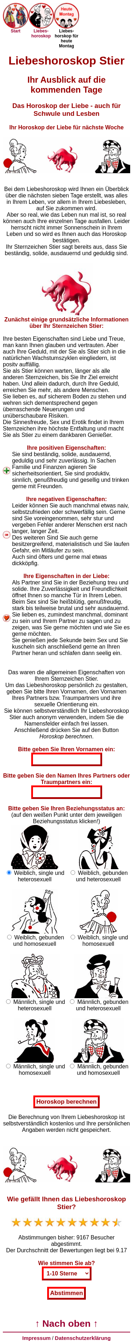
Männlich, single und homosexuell (39, 1069)
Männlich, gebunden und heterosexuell (102, 1005)
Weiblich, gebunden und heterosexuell (102, 876)
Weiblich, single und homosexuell (103, 940)
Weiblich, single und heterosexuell (39, 876)
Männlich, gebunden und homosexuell (102, 1069)
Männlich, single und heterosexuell (39, 1005)
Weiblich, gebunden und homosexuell (38, 940)
